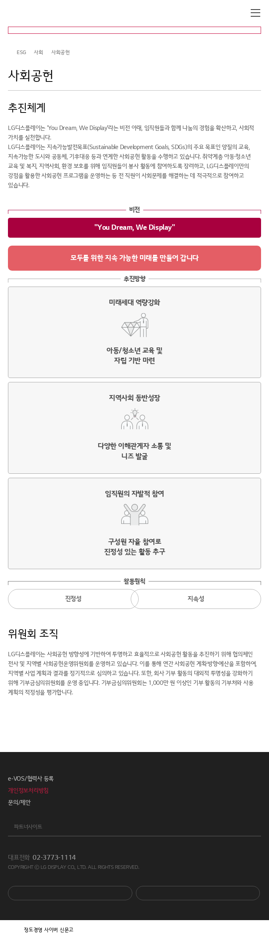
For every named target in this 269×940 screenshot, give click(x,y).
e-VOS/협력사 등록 (31, 778)
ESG (21, 52)
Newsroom (198, 893)
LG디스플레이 (41, 13)
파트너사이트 (28, 827)
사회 (38, 52)
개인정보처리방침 (28, 790)
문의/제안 (19, 802)
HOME (11, 52)
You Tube (70, 893)
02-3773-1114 (54, 857)
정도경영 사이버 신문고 (49, 930)
